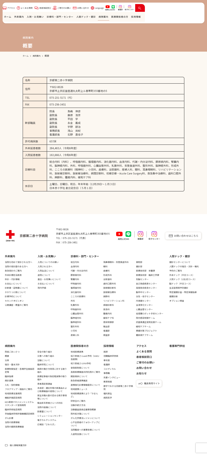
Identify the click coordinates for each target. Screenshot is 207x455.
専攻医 (107, 360)
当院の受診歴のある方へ (16, 266)
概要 (7, 355)
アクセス (68, 8)
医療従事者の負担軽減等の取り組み (52, 378)
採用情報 (109, 346)
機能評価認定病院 (13, 397)
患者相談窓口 (102, 8)
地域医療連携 (77, 351)
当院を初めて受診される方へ (18, 262)
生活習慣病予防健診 (178, 287)
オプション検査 (176, 300)
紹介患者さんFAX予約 (81, 363)
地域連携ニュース (79, 389)
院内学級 (42, 287)
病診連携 (9, 380)
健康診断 (173, 296)
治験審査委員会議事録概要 (83, 409)
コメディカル (110, 368)
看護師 (107, 364)
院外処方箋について (80, 413)
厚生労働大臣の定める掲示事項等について (52, 397)
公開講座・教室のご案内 (16, 304)
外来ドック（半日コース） (181, 275)
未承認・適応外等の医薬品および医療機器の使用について (52, 389)
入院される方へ (45, 266)
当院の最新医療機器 (14, 426)
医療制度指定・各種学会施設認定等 (19, 370)
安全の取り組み (44, 351)
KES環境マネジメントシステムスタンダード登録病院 (19, 403)
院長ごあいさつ (12, 351)
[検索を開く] (197, 9)
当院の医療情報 (12, 422)
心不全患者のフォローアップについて (85, 424)
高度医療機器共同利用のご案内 (85, 371)
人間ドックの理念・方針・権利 (184, 266)
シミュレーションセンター (50, 415)
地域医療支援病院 (13, 393)
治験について (43, 360)
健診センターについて (179, 262)
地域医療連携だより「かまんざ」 (84, 395)
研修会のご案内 (78, 400)
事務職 (107, 373)
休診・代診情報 (12, 279)
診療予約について (13, 296)
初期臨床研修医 (111, 355)
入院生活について (46, 270)
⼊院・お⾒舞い (92, 17)
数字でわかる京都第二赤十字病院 (118, 387)
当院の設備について (46, 407)
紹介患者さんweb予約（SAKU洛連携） (85, 357)
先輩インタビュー (112, 377)
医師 (106, 351)
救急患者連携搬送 (79, 380)
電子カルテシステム (46, 420)
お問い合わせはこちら (186, 235)
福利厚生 (108, 393)
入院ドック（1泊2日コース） (183, 279)
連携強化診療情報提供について (85, 384)
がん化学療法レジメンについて (85, 418)
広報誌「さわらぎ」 (46, 424)
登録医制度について (80, 367)
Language (156, 8)
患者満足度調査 (44, 383)
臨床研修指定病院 (13, 409)
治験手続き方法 (78, 405)
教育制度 (108, 381)
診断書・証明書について (16, 287)
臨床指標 (9, 376)
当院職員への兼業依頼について (85, 429)
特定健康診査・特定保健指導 (183, 292)
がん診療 (9, 418)
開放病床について (79, 376)
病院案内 (161, 17)
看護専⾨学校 (177, 346)
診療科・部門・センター (117, 17)
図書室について (44, 411)
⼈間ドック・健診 (143, 17)
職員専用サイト (152, 383)
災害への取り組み (45, 355)
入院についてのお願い (48, 262)
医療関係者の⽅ (177, 17)
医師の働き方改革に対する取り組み (52, 370)
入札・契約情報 (12, 384)
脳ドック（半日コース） (180, 283)
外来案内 (76, 17)
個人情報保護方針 (18, 445)
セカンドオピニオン (14, 300)
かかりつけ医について (15, 292)
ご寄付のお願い (121, 8)
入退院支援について (80, 434)
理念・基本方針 (12, 364)
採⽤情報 (193, 17)
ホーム (65, 17)
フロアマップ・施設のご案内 (18, 389)
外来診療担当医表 (13, 275)
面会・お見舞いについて (49, 279)
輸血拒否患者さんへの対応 (50, 402)
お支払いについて (13, 283)
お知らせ (141, 373)
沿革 (7, 360)
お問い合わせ (140, 8)
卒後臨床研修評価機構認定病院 (19, 413)
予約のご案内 (175, 270)
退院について (44, 275)
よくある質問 (84, 8)
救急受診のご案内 (13, 270)
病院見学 (108, 397)
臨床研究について (45, 364)
